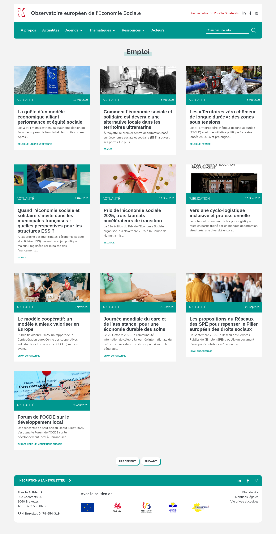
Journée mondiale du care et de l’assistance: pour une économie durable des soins (135, 324)
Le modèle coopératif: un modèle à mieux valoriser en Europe (48, 324)
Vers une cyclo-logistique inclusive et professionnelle (220, 213)
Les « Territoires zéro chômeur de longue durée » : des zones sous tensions (223, 117)
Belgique (23, 144)
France (108, 149)
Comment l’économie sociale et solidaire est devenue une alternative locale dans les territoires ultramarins (138, 119)
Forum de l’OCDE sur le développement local (43, 419)
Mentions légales (246, 497)
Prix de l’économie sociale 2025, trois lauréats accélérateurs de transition (133, 215)
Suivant (150, 461)
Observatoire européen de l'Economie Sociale (86, 13)
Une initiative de (215, 13)
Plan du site (250, 492)
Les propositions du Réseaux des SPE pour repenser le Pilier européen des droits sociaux (224, 324)
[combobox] (227, 30)
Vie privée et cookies (244, 501)
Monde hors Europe (50, 444)
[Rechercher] (254, 30)
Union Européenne (41, 144)
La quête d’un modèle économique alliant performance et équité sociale (50, 117)
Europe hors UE (27, 444)
